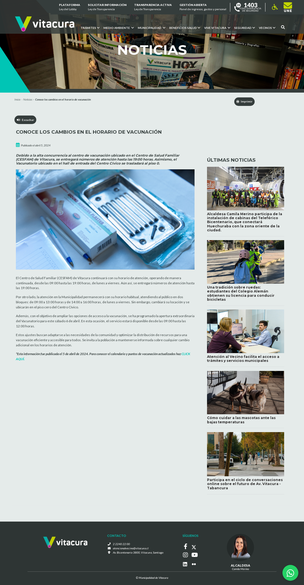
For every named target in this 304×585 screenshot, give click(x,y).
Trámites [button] (90, 27)
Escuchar (26, 120)
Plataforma (69, 7)
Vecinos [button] (267, 27)
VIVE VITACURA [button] (217, 27)
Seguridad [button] (244, 27)
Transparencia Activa (153, 7)
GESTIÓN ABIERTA (203, 7)
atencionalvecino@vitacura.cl (130, 549)
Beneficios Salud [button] (184, 27)
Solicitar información (107, 7)
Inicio (17, 99)
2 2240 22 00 (122, 545)
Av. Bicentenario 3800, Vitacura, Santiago (138, 553)
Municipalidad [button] (151, 27)
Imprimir (242, 101)
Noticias (27, 99)
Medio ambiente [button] (119, 27)
